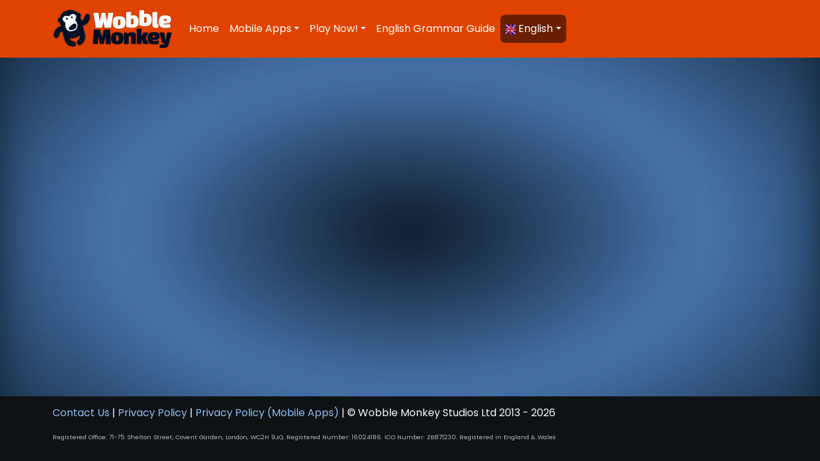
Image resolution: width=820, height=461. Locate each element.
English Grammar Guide (435, 28)
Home (204, 28)
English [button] (529, 28)
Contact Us (81, 412)
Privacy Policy (152, 412)
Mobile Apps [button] (260, 28)
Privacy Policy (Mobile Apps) (267, 412)
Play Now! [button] (333, 28)
